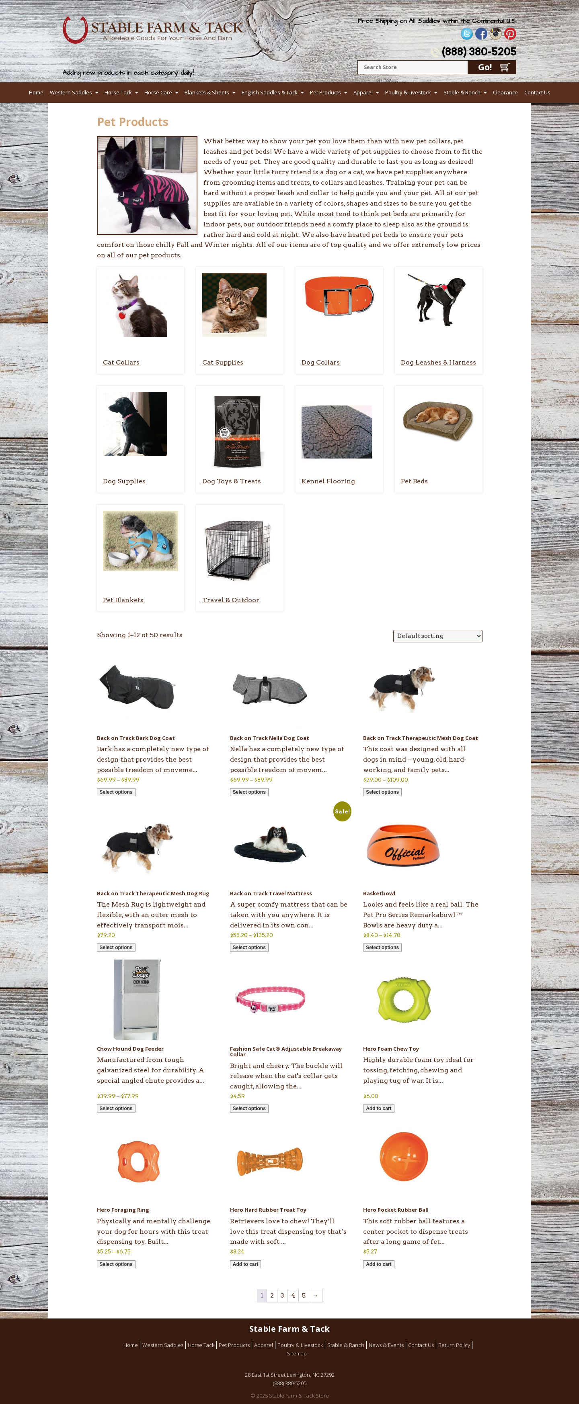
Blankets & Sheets (207, 92)
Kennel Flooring (328, 481)
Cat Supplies (222, 362)
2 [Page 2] (272, 1295)
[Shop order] (437, 636)
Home (36, 92)
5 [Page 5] (304, 1295)
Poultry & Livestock (408, 92)
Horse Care (158, 92)
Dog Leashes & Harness (438, 362)
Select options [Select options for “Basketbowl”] (382, 947)
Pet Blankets (123, 600)
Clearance (505, 92)
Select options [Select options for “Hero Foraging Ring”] (116, 1264)
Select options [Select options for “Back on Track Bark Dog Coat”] (116, 792)
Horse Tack (118, 92)
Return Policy (454, 1345)
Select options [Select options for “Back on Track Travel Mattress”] (249, 947)
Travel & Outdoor (230, 600)
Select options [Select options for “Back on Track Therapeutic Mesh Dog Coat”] (382, 792)
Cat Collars (121, 362)
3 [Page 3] (282, 1295)
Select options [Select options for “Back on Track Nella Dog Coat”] (249, 792)
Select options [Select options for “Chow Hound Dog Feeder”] (116, 1108)
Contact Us (537, 92)
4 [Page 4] (293, 1295)
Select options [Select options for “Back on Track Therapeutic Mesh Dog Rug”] (116, 947)
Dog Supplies (124, 481)
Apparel (363, 92)
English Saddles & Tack (270, 92)
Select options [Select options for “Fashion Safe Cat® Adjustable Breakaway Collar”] (249, 1108)
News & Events (386, 1345)
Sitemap (297, 1353)
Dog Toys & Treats (231, 481)
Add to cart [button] (378, 1108)
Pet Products (325, 92)
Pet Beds (414, 481)
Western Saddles (71, 92)
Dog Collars (321, 362)
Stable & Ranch (461, 92)
